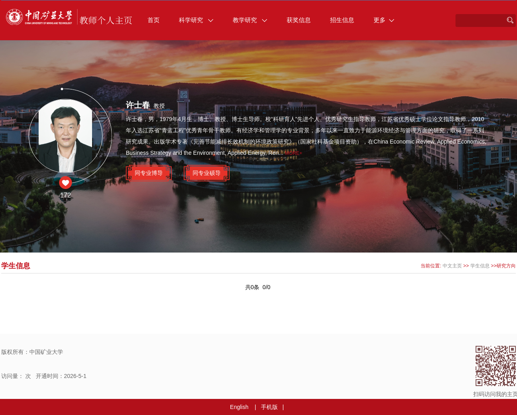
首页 (154, 19)
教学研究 (250, 19)
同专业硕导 (207, 173)
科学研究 (196, 19)
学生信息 (480, 266)
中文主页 (452, 266)
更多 (383, 19)
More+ (293, 153)
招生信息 (342, 19)
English (239, 407)
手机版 (269, 407)
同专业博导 (149, 173)
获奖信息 (299, 19)
